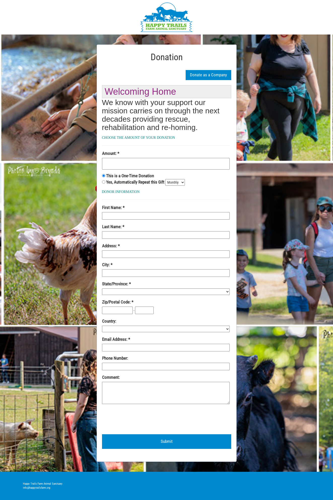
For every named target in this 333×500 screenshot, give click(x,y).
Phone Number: (115, 358)
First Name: (112, 207)
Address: (110, 245)
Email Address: (115, 339)
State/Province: (115, 283)
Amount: (109, 153)
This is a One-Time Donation (130, 175)
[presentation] (140, 419)
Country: (109, 321)
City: (106, 264)
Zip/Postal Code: (116, 302)
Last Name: (112, 226)
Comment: (111, 377)
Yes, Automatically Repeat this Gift (135, 182)
